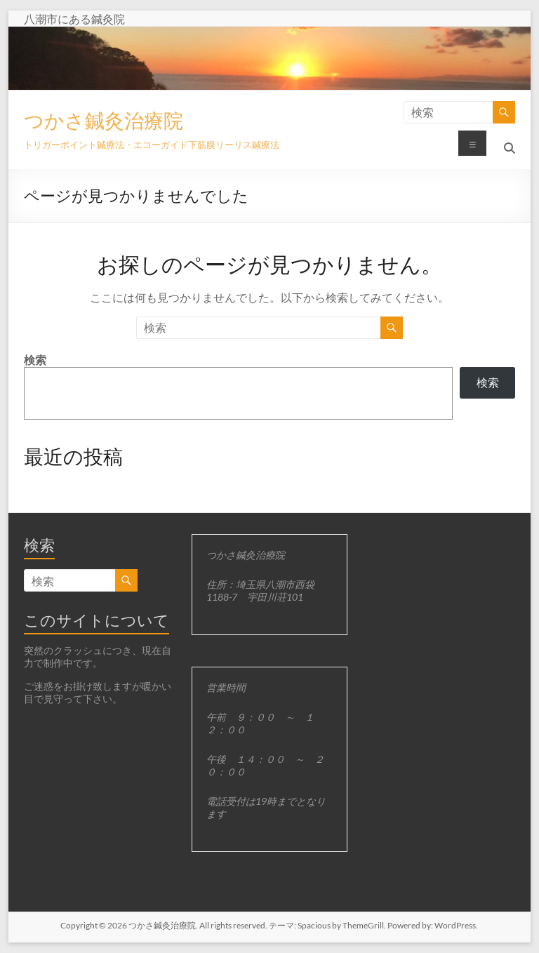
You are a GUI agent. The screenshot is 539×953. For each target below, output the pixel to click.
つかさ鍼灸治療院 (103, 120)
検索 (35, 359)
